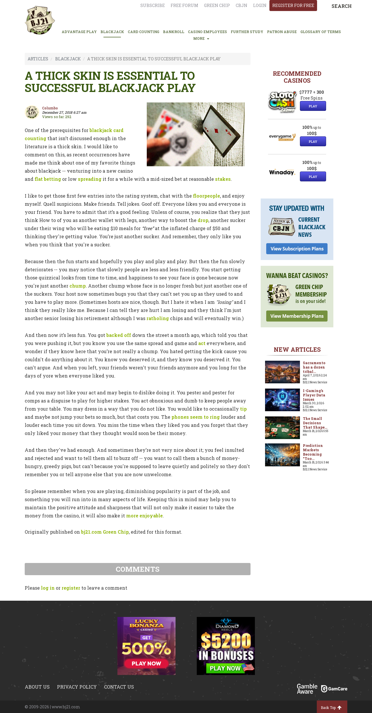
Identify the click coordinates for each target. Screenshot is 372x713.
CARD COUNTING (143, 31)
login (260, 5)
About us (37, 687)
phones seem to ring (195, 417)
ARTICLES (38, 59)
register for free (293, 5)
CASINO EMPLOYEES (207, 31)
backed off (118, 335)
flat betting (48, 179)
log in (48, 588)
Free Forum (184, 5)
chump (77, 286)
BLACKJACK (112, 31)
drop (203, 220)
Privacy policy (77, 687)
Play (313, 106)
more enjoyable (144, 515)
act (201, 343)
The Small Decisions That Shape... (315, 422)
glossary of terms (321, 31)
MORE (201, 38)
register (71, 588)
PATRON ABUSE (282, 31)
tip (243, 409)
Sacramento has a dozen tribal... (314, 367)
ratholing (157, 318)
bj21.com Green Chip (105, 532)
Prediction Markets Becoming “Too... (313, 452)
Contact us (119, 687)
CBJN (241, 5)
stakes (223, 179)
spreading (89, 179)
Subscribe (152, 5)
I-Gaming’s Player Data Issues (314, 395)
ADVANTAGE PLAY (79, 31)
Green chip (217, 5)
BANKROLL (173, 31)
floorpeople (206, 196)
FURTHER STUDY (247, 31)
